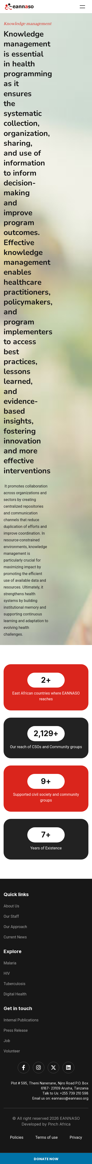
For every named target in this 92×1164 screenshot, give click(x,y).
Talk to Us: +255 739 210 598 (65, 1093)
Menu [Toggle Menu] (82, 7)
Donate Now (46, 1159)
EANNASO (70, 1118)
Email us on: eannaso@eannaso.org (60, 1098)
